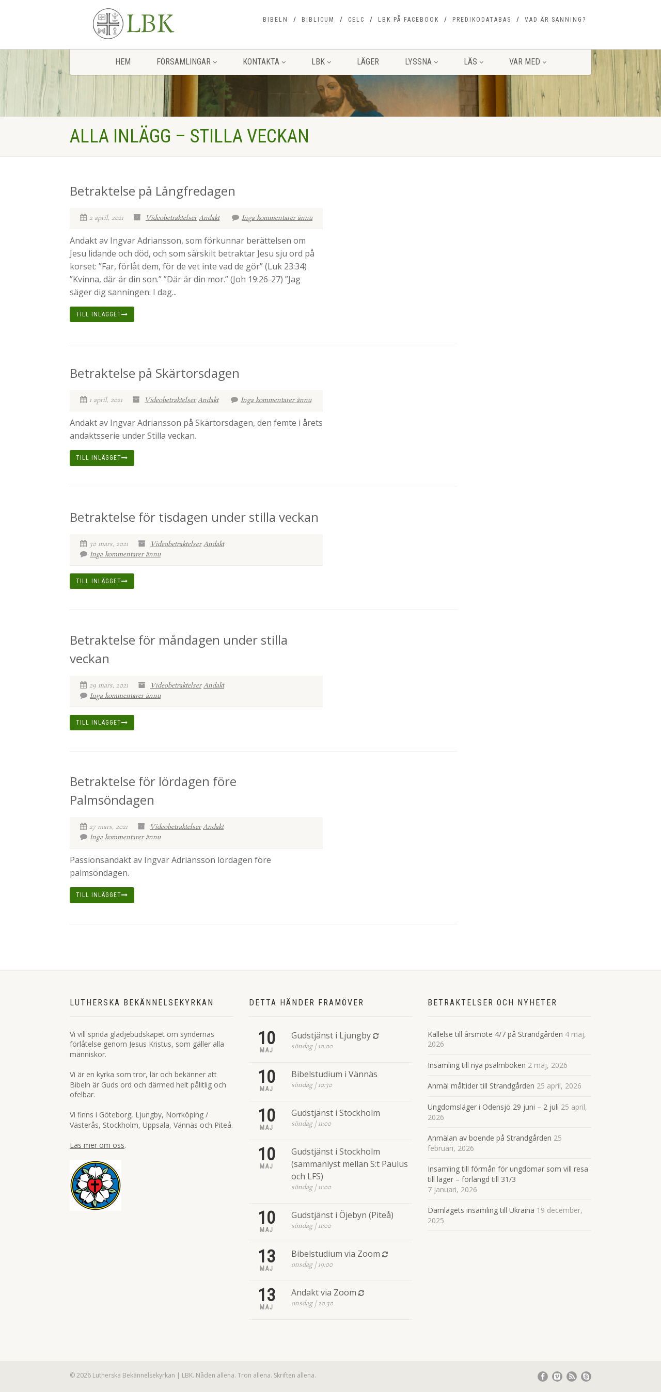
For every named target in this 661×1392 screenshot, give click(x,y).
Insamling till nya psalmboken (477, 1065)
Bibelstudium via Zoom (335, 1253)
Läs (473, 62)
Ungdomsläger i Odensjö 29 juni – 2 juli (493, 1107)
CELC (356, 19)
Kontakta (264, 62)
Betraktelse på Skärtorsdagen (155, 372)
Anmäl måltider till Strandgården (481, 1086)
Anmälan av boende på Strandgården (490, 1138)
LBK (321, 62)
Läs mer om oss (97, 1145)
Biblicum (318, 19)
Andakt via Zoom (323, 1292)
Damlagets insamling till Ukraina (481, 1210)
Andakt (209, 218)
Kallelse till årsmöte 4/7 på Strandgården (495, 1034)
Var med (527, 62)
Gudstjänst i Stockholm (335, 1112)
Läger (368, 62)
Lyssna (421, 62)
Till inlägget (102, 314)
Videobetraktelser (171, 218)
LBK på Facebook (408, 19)
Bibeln (275, 19)
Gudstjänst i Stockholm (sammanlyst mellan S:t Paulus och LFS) (349, 1164)
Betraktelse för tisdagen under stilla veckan (194, 516)
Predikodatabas (481, 19)
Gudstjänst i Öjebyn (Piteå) (342, 1215)
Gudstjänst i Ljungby (331, 1035)
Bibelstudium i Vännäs (334, 1074)
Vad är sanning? (555, 19)
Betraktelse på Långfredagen (152, 190)
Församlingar (186, 62)
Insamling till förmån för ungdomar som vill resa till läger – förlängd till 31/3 (508, 1174)
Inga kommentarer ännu (272, 218)
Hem (123, 62)
